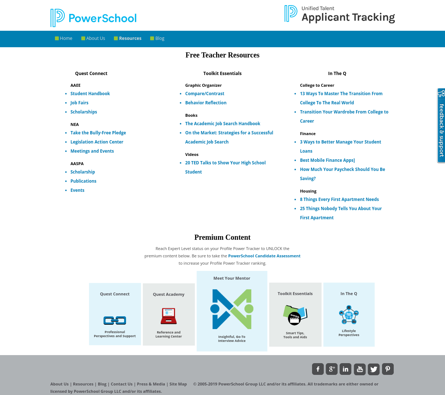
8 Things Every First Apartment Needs (339, 199)
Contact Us (122, 384)
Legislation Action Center (97, 142)
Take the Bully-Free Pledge (98, 132)
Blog (157, 38)
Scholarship (83, 172)
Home (64, 38)
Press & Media (151, 384)
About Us (93, 38)
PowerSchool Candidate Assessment (264, 255)
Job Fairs (80, 102)
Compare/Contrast (205, 93)
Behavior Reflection (206, 102)
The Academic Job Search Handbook (222, 123)
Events (78, 190)
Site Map (179, 384)
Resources (127, 38)
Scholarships (84, 112)
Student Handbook (90, 93)
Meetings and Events (92, 151)
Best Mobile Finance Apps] (327, 160)
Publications (84, 181)
